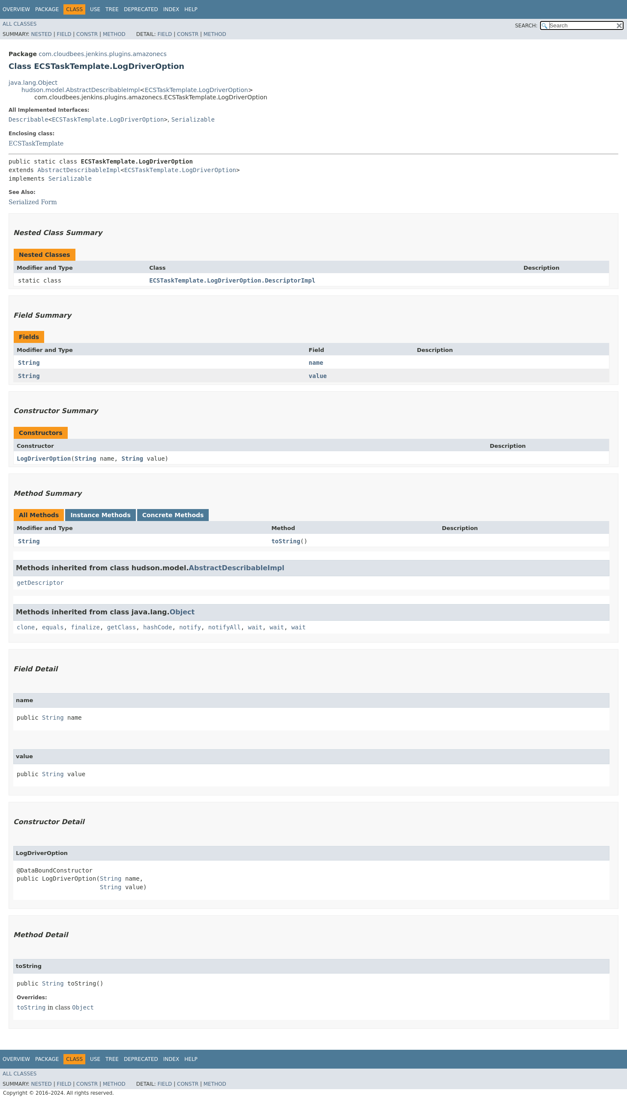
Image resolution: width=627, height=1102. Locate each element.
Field (64, 34)
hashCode (157, 627)
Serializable (193, 119)
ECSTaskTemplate (36, 143)
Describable (28, 119)
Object (182, 612)
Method (114, 34)
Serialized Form (33, 202)
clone (26, 627)
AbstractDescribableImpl (78, 170)
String (29, 362)
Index (171, 9)
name (316, 362)
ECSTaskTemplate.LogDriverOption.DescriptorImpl (232, 280)
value (318, 375)
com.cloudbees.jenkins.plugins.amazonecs (102, 54)
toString (285, 541)
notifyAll (224, 627)
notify (190, 627)
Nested (41, 34)
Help (191, 9)
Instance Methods (100, 515)
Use (95, 9)
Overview (16, 9)
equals (53, 627)
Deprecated (141, 9)
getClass (121, 627)
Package (47, 9)
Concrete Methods (173, 515)
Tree (112, 9)
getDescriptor (40, 582)
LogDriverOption (44, 458)
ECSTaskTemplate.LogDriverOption (196, 89)
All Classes (19, 24)
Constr (87, 34)
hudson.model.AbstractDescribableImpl (80, 89)
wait (255, 627)
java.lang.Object (33, 82)
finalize (85, 627)
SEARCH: (526, 26)
